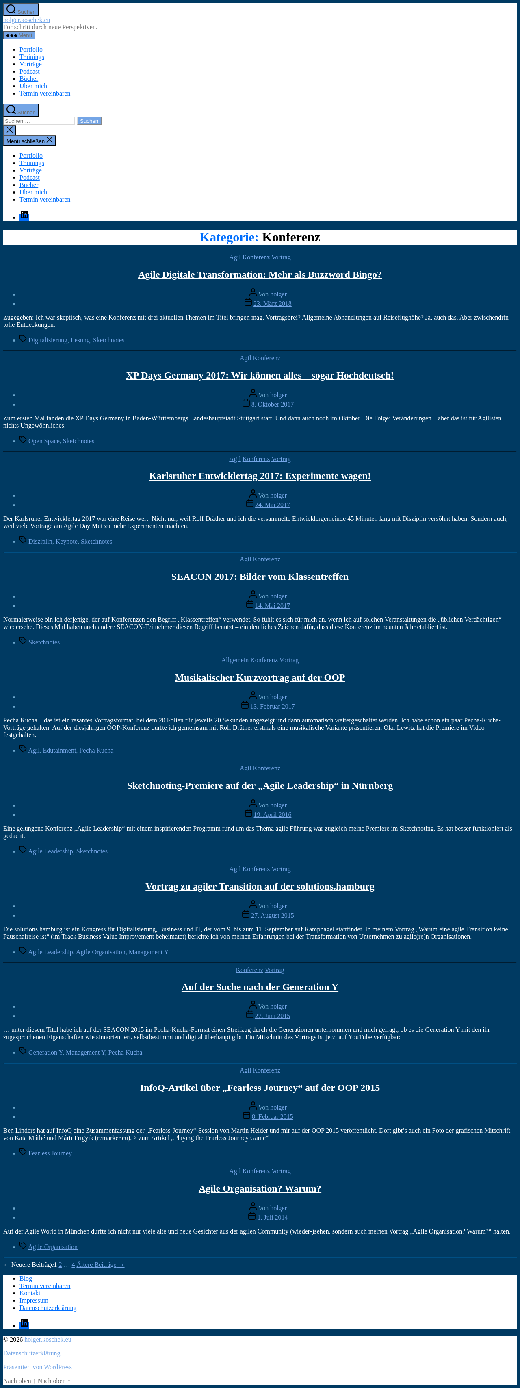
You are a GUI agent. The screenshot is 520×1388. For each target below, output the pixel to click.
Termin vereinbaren (45, 93)
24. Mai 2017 (272, 504)
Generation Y (45, 1052)
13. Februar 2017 (272, 706)
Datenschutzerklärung (48, 1307)
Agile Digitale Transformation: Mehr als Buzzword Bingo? (260, 274)
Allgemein (235, 660)
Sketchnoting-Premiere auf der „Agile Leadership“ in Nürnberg (260, 785)
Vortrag (281, 257)
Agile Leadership (50, 851)
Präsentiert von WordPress (37, 1367)
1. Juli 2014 (272, 1217)
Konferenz (256, 257)
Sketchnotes (108, 340)
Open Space (44, 440)
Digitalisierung (47, 340)
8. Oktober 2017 (272, 404)
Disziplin (40, 541)
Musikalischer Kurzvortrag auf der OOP (260, 677)
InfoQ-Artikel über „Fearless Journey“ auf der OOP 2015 (260, 1087)
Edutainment (59, 750)
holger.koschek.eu (26, 19)
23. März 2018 (273, 303)
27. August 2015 (272, 915)
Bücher (29, 78)
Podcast (30, 71)
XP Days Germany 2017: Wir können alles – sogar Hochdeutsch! (260, 375)
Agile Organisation (101, 952)
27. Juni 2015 (272, 1015)
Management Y (149, 952)
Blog (26, 1278)
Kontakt (30, 1293)
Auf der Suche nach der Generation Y (260, 986)
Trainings (32, 56)
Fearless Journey (50, 1153)
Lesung (80, 340)
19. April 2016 (273, 814)
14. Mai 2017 (272, 605)
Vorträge (31, 64)
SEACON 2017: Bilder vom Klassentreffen (260, 576)
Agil (234, 257)
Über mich (33, 86)
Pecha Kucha (96, 750)
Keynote (67, 541)
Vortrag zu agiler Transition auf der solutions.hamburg (259, 886)
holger (278, 294)
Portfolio (31, 49)
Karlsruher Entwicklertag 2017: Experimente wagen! (260, 475)
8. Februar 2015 (272, 1116)
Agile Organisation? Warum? (260, 1188)
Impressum (34, 1300)
